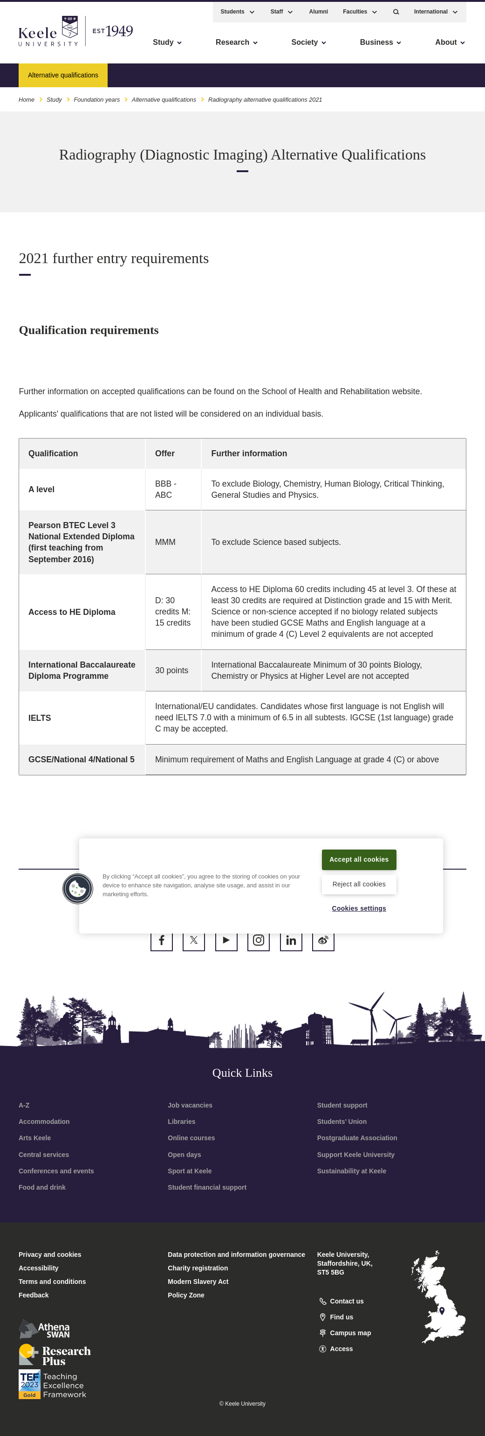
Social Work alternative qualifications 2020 (309, 72)
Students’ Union (342, 1121)
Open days (184, 1154)
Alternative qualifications (164, 97)
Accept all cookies (359, 853)
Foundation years (97, 97)
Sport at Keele (190, 1171)
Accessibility (39, 1268)
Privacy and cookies (50, 1254)
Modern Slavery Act (198, 1281)
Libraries (181, 1121)
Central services (44, 1154)
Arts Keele (35, 1138)
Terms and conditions (52, 1281)
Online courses (191, 1138)
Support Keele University (356, 1154)
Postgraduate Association (357, 1138)
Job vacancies (190, 1105)
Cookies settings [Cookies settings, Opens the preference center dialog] (359, 908)
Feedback (34, 1295)
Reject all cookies (359, 883)
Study (54, 97)
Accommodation (44, 1121)
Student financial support (207, 1187)
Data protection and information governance (236, 1254)
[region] (261, 879)
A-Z (24, 1105)
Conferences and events (56, 1171)
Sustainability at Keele (352, 1171)
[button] (396, 9)
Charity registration (198, 1268)
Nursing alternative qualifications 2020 (174, 72)
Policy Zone (186, 1295)
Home (26, 97)
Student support (342, 1105)
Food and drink (42, 1187)
